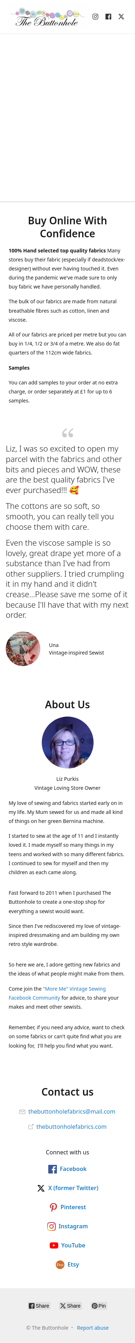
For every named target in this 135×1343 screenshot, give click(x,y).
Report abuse (93, 1327)
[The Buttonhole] (45, 17)
